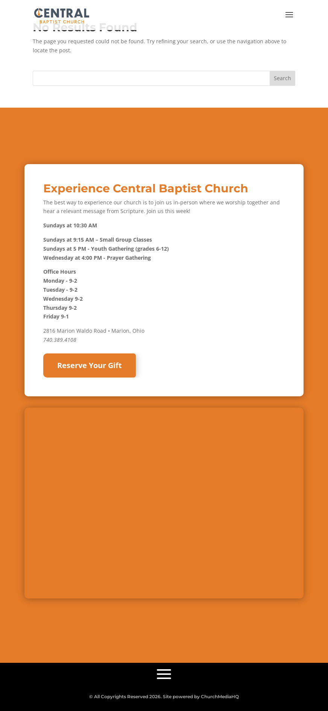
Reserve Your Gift (89, 365)
